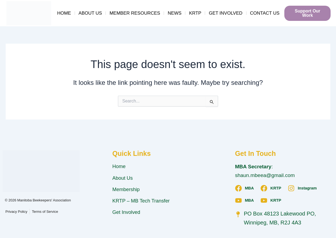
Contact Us (264, 13)
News (175, 13)
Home (64, 13)
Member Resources (135, 13)
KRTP (195, 13)
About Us (90, 13)
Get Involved (225, 13)
